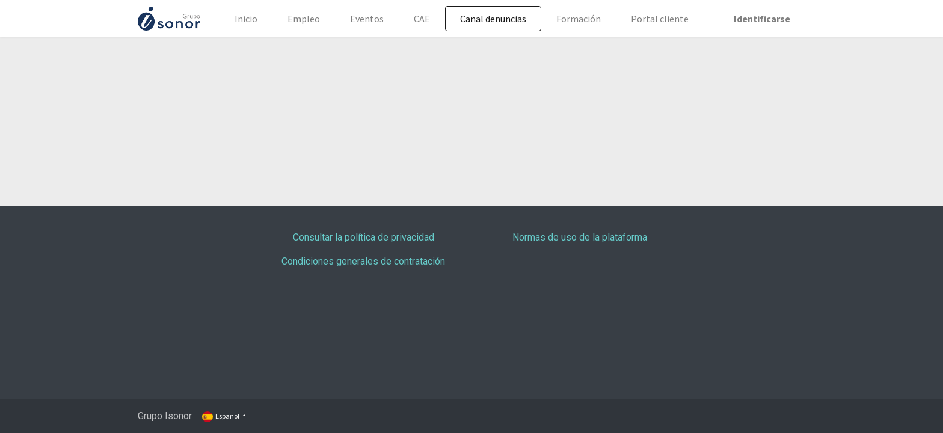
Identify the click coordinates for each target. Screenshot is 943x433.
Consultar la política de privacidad (363, 237)
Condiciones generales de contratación (363, 261)
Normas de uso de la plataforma (579, 237)
